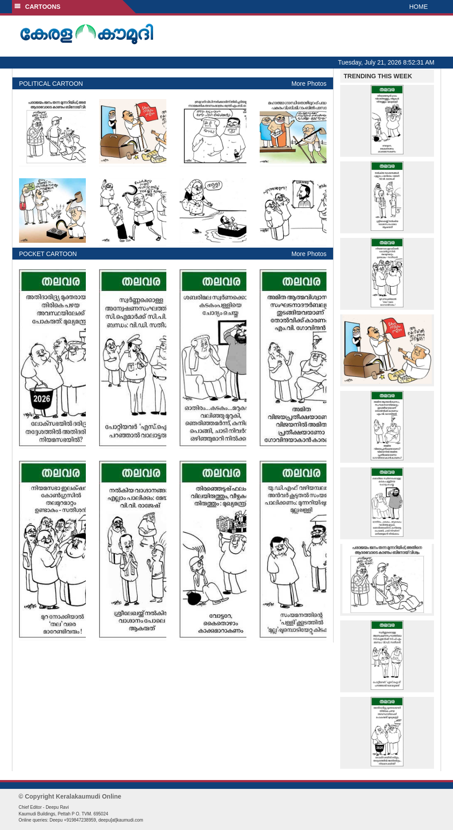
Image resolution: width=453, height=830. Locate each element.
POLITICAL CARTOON (51, 83)
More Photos (309, 83)
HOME (418, 6)
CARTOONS (37, 6)
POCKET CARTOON (48, 253)
